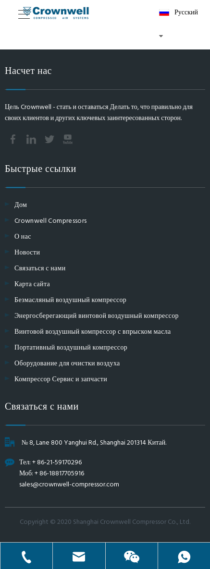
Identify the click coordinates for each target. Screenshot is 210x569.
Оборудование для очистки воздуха (67, 363)
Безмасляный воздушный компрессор (70, 300)
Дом (20, 205)
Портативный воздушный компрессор (70, 347)
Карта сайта (32, 284)
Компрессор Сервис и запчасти (60, 379)
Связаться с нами (40, 268)
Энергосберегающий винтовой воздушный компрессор (96, 316)
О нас (22, 236)
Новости (27, 252)
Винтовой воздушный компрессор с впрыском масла (92, 332)
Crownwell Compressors (50, 221)
